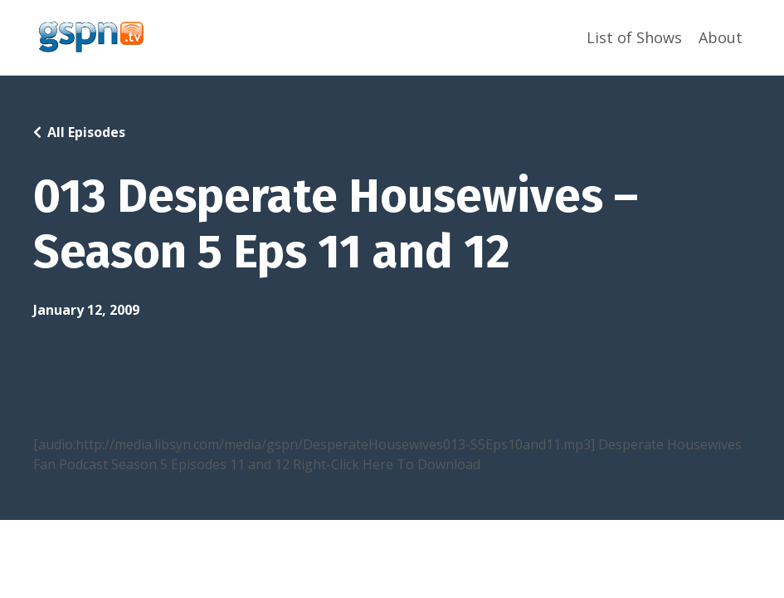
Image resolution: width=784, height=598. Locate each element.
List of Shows (634, 37)
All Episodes (86, 132)
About (721, 37)
